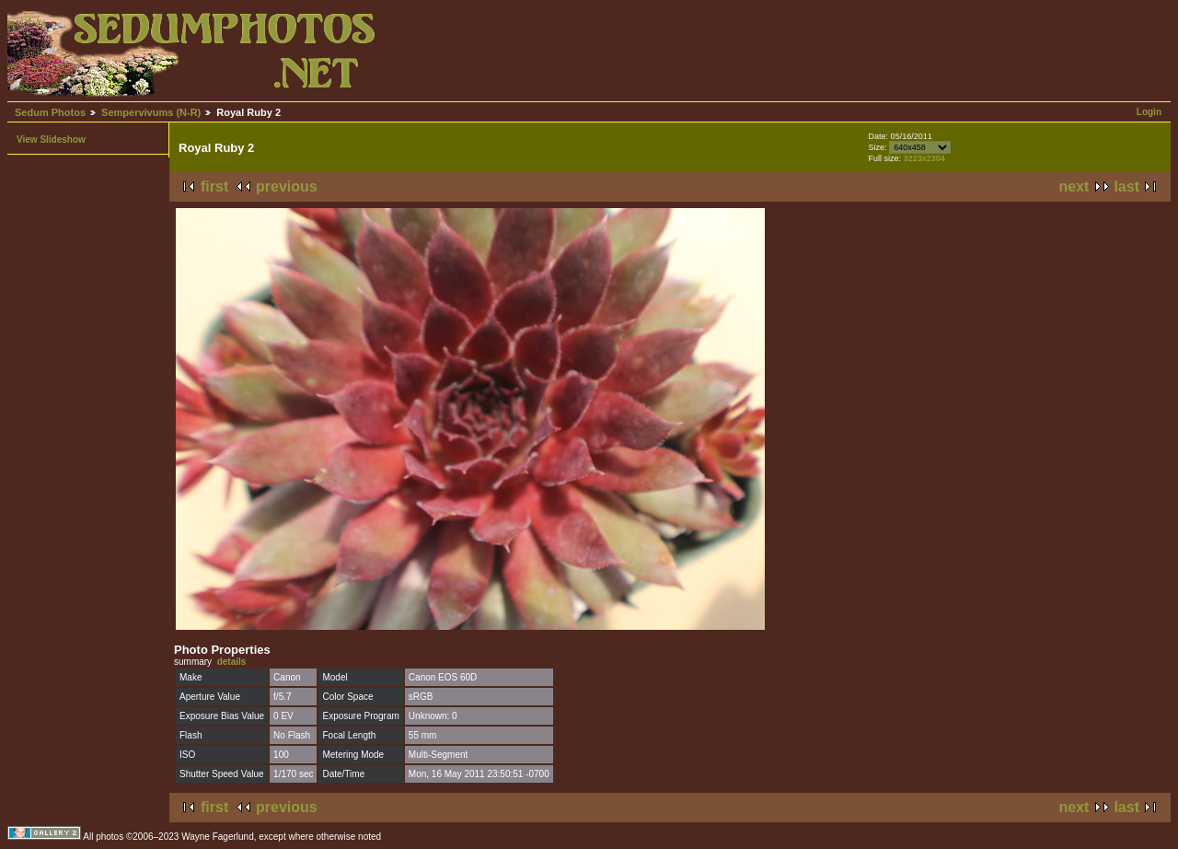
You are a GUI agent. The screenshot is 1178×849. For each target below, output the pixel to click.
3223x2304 (924, 158)
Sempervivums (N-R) (151, 112)
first (214, 186)
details (232, 662)
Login (1149, 112)
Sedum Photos (50, 112)
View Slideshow (51, 139)
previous (287, 186)
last (1126, 186)
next (1074, 186)
